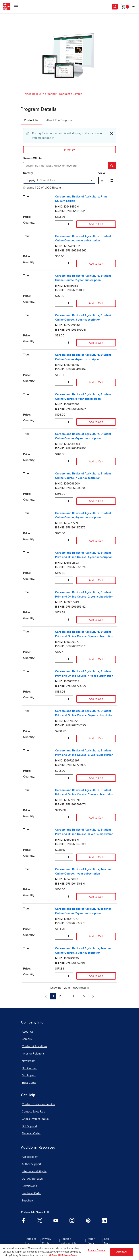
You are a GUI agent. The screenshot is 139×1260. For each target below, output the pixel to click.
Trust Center (29, 1082)
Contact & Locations (34, 1046)
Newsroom (28, 1060)
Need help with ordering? (41, 93)
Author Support (31, 1164)
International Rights (34, 1171)
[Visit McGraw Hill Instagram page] (72, 1220)
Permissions (29, 1186)
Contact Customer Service (38, 1104)
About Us (27, 1031)
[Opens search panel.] (115, 6)
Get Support (29, 1126)
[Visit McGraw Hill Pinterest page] (88, 1220)
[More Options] (133, 6)
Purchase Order (31, 1193)
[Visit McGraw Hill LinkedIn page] (104, 1220)
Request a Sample (70, 93)
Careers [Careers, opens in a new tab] (27, 1039)
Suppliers (28, 1200)
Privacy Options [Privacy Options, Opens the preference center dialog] (96, 1251)
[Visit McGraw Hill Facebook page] (23, 1220)
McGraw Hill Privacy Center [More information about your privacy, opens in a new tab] (63, 1256)
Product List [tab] (31, 120)
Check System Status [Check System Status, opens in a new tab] (35, 1118)
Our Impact (29, 1075)
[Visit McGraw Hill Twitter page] (39, 1220)
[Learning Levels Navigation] (16, 6)
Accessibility (30, 1156)
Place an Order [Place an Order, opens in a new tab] (31, 1133)
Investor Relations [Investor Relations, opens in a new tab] (33, 1053)
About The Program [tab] (59, 120)
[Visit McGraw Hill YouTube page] (55, 1220)
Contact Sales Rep (33, 1111)
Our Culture (29, 1068)
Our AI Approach (32, 1178)
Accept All (121, 1252)
